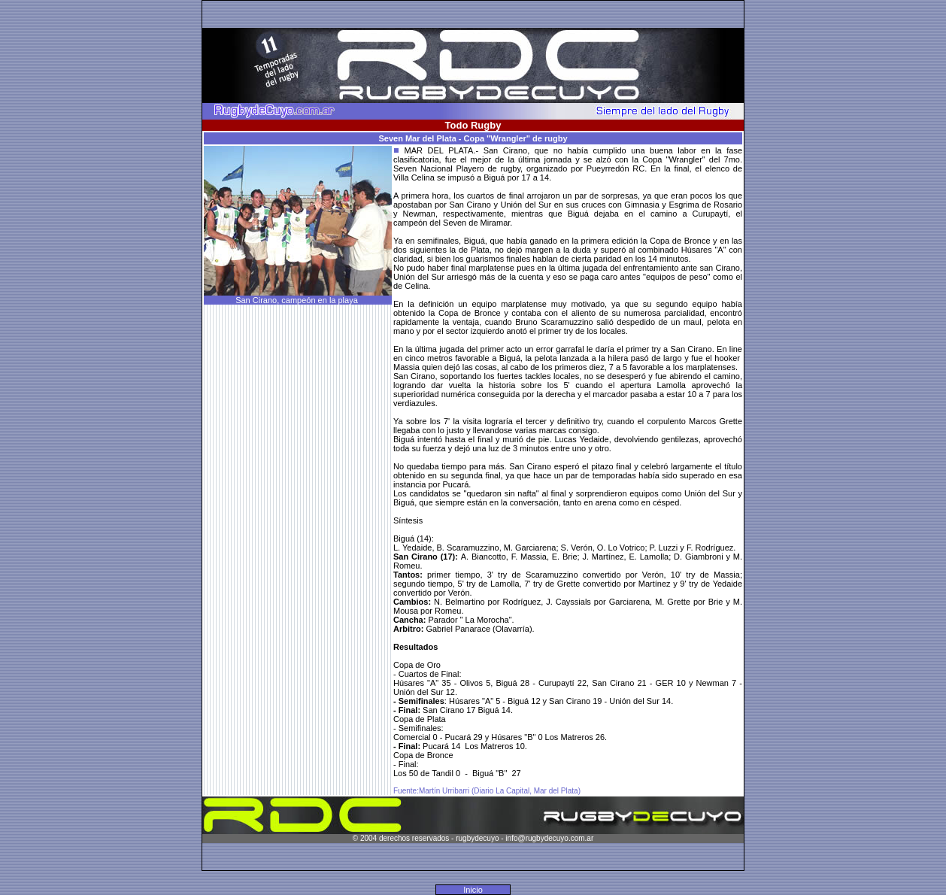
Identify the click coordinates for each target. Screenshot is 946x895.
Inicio (473, 889)
